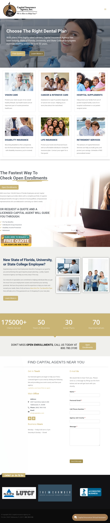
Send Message (76, 461)
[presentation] (86, 452)
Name (72, 392)
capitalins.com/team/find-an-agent (39, 388)
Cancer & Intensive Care (54, 95)
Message (73, 426)
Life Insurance (49, 140)
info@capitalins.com (37, 413)
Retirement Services (88, 140)
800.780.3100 (19, 475)
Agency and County (77, 418)
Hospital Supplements (89, 95)
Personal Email (76, 400)
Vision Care (11, 95)
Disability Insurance (16, 140)
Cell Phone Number (77, 409)
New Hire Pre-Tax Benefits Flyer (41, 288)
